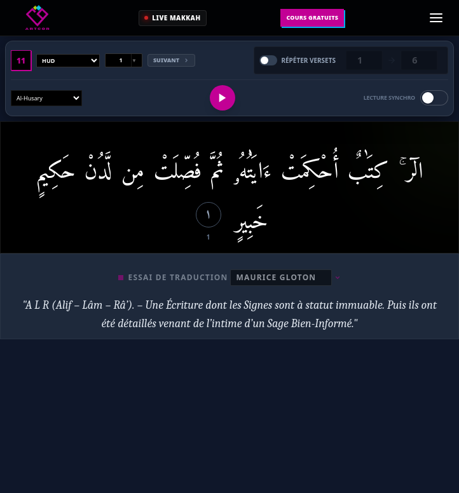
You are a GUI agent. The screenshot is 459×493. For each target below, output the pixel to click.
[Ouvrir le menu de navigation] (436, 17)
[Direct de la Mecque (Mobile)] (172, 18)
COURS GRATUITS (312, 17)
